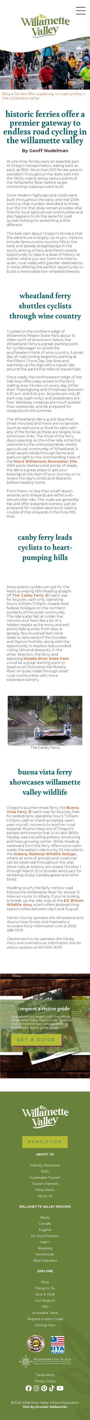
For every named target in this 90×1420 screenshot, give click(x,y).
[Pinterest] (44, 1389)
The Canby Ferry (28, 595)
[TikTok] (52, 1389)
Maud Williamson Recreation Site (45, 461)
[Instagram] (37, 1389)
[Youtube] (61, 1389)
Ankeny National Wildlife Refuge (45, 854)
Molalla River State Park (46, 659)
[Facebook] (29, 1389)
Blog (6, 94)
